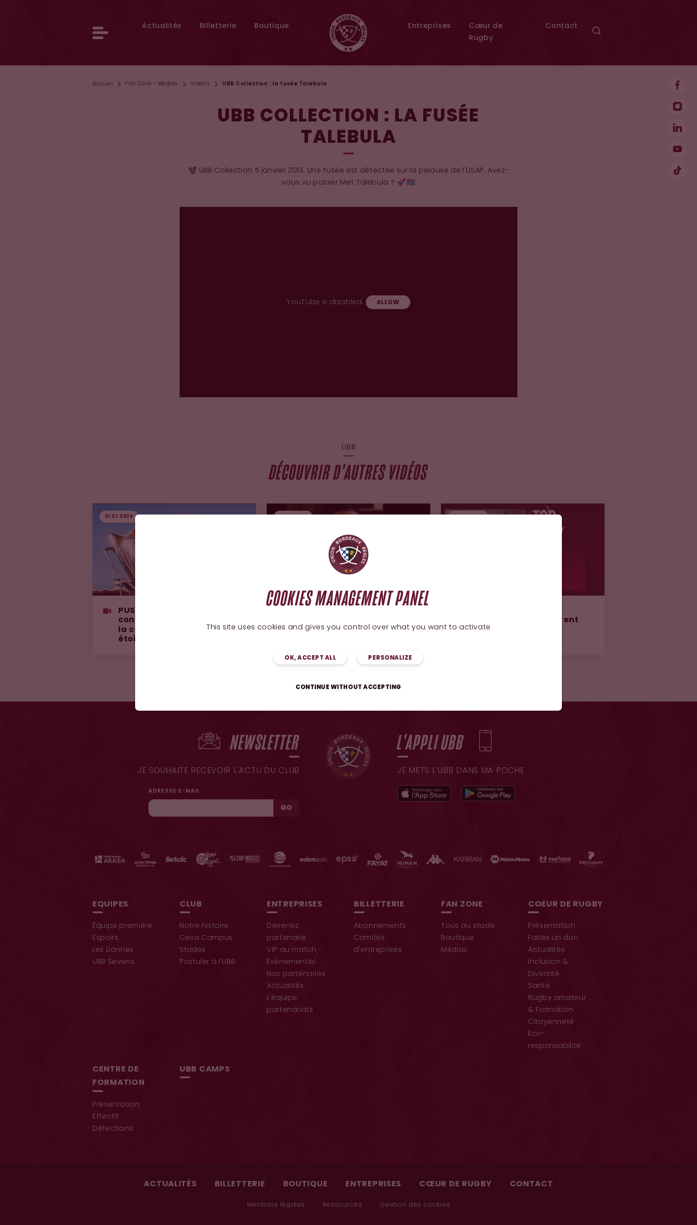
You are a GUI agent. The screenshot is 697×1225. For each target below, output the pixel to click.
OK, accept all (310, 658)
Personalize (390, 658)
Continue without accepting (348, 687)
